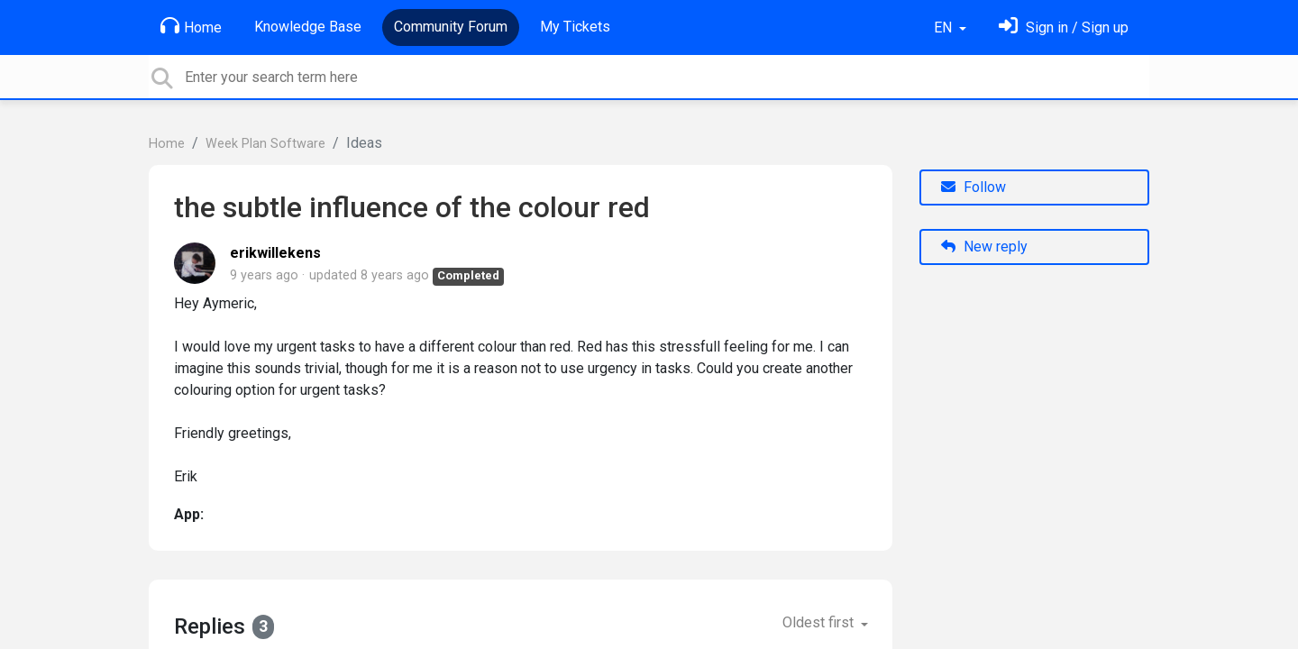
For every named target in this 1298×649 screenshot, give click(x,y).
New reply (984, 246)
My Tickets (575, 26)
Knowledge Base (307, 26)
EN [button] (944, 27)
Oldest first (819, 622)
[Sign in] (1064, 27)
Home (191, 26)
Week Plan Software (265, 143)
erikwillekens (275, 252)
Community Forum (450, 26)
